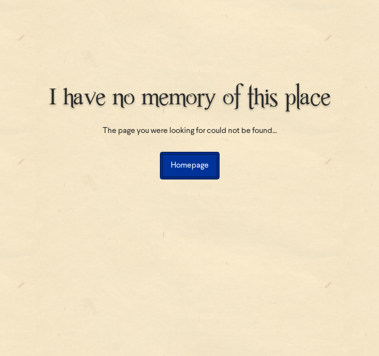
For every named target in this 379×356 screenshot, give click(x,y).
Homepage (190, 166)
